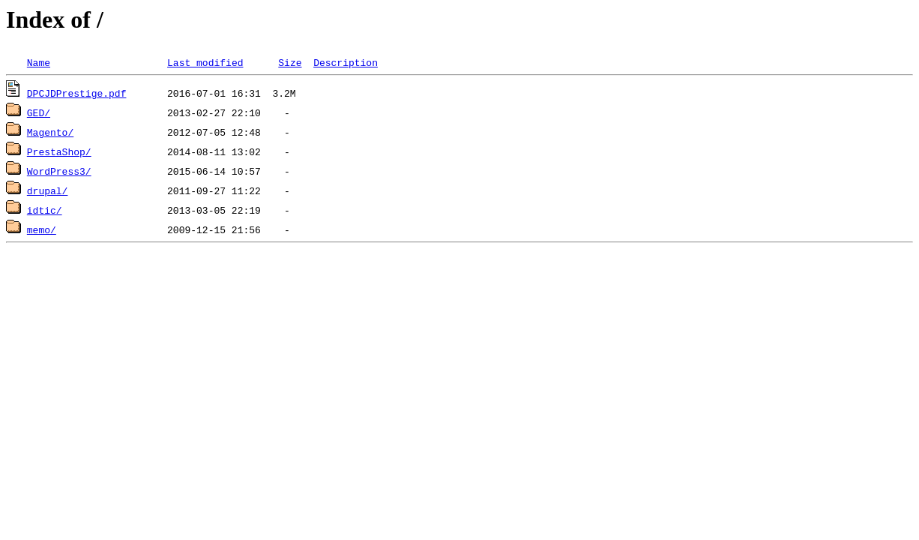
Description (345, 62)
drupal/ (47, 190)
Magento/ (50, 132)
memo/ (41, 229)
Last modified (205, 62)
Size (289, 62)
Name (38, 62)
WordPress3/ (59, 171)
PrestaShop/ (59, 151)
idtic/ (44, 210)
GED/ (38, 112)
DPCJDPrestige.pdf (77, 93)
